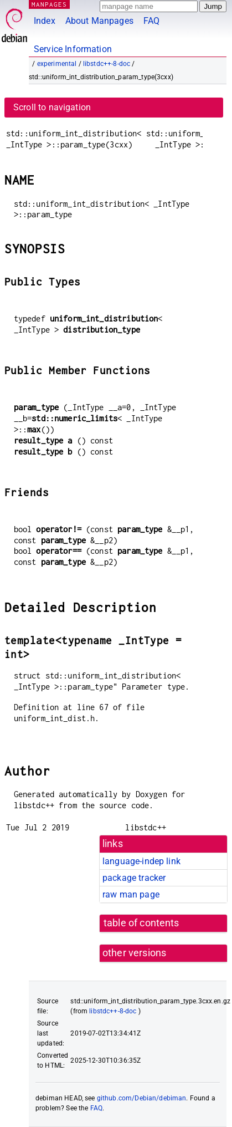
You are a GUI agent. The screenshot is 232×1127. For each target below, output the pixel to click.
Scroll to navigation (52, 107)
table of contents (141, 923)
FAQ (151, 21)
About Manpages (99, 21)
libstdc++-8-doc (106, 64)
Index (44, 21)
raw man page (130, 894)
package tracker (134, 878)
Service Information (73, 49)
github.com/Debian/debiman (142, 1098)
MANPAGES (49, 4)
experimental (57, 64)
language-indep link (141, 861)
